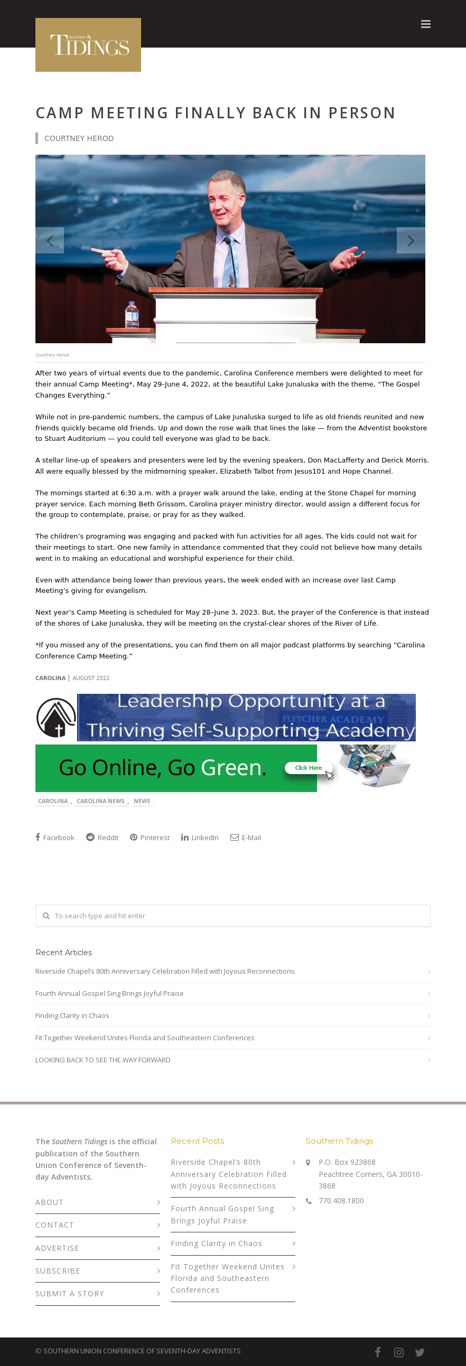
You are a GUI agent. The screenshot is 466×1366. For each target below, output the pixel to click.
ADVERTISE (57, 1248)
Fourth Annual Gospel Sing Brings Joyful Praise (109, 993)
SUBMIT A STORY (69, 1293)
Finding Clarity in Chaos (72, 1015)
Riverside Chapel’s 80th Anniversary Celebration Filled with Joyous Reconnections (165, 971)
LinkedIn (200, 837)
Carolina (53, 801)
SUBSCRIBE (57, 1271)
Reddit (102, 837)
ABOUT (49, 1202)
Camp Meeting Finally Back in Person (216, 112)
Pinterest (150, 837)
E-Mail (245, 837)
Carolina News (101, 801)
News (142, 801)
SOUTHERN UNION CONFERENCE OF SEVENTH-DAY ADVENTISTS (142, 1350)
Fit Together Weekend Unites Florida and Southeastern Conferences (145, 1037)
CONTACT (54, 1225)
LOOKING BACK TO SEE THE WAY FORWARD (103, 1059)
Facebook (54, 837)
